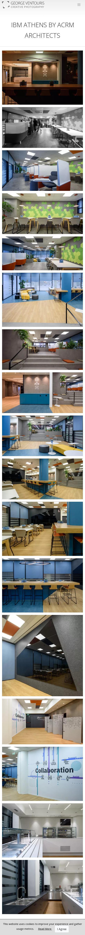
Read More (45, 928)
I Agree (61, 929)
